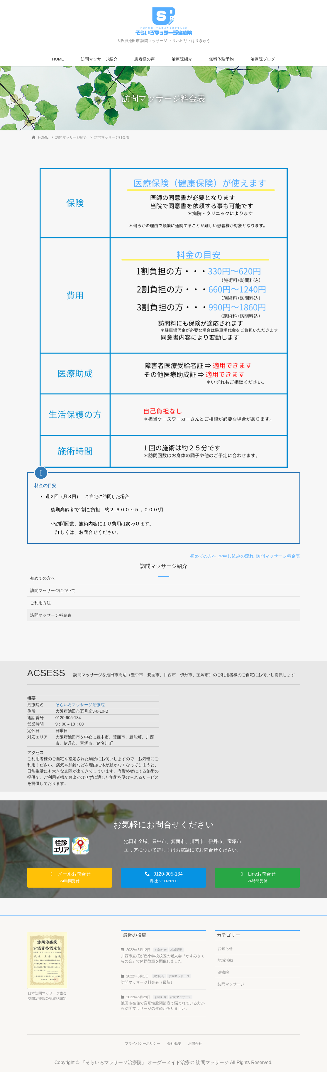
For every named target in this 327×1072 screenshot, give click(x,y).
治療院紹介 (182, 59)
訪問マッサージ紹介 (99, 59)
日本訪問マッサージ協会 (47, 993)
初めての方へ (42, 578)
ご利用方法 (40, 602)
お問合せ (196, 1043)
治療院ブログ (262, 59)
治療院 (223, 972)
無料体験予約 (221, 59)
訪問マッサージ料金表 (50, 615)
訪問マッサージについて (52, 590)
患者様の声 (144, 59)
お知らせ (161, 949)
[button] (69, 878)
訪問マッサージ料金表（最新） (147, 982)
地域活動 (176, 949)
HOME (58, 59)
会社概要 (174, 1043)
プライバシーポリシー (142, 1043)
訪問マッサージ (179, 976)
